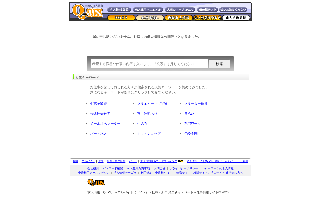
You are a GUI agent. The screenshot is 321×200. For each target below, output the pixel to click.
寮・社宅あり (147, 114)
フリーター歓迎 (196, 104)
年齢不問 (191, 134)
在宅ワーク (192, 124)
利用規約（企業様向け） (156, 172)
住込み (142, 124)
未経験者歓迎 (100, 114)
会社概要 (93, 168)
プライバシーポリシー (183, 168)
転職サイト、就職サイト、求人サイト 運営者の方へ (209, 172)
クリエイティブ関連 (152, 104)
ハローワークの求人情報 (218, 168)
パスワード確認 (113, 168)
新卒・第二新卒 (116, 161)
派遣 (101, 161)
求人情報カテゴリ (125, 172)
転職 (75, 161)
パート (133, 161)
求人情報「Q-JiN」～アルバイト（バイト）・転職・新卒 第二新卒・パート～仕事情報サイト (152, 192)
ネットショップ (149, 134)
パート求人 (98, 134)
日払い (189, 114)
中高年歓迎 (98, 104)
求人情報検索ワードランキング (158, 161)
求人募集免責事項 (138, 168)
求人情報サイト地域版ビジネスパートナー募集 (217, 161)
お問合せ (159, 168)
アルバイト (88, 161)
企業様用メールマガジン (94, 172)
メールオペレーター (105, 124)
